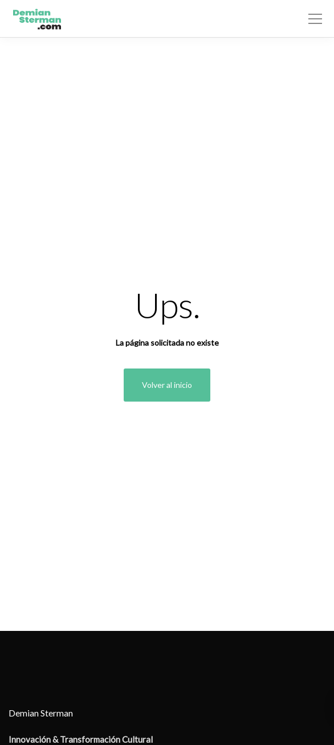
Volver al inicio (167, 385)
